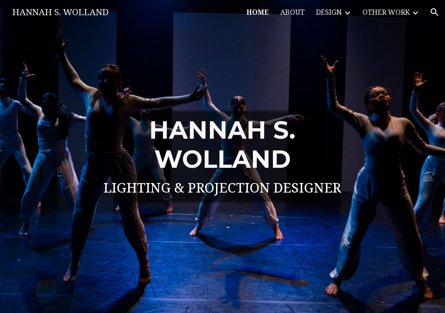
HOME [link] (257, 12)
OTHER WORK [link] (386, 12)
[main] (223, 156)
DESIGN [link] (329, 12)
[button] (434, 12)
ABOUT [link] (292, 12)
